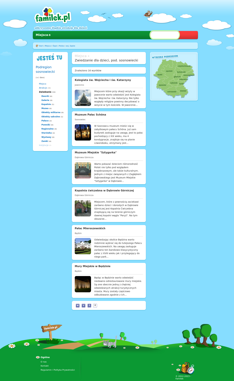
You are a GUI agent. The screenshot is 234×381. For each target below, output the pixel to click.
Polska (61, 46)
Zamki (44, 141)
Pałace (45, 121)
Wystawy (46, 137)
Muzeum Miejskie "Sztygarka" (96, 152)
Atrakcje (43, 88)
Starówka (46, 133)
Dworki (45, 96)
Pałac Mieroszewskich (90, 228)
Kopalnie (46, 104)
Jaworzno (79, 85)
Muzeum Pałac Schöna (90, 114)
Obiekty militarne (50, 112)
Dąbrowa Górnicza (84, 157)
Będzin (78, 233)
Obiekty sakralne (50, 117)
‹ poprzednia (83, 305)
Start (41, 46)
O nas (44, 362)
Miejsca (42, 35)
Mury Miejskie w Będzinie (92, 266)
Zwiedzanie (45, 92)
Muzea (44, 108)
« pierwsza (77, 305)
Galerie (45, 100)
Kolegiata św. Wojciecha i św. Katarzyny (103, 80)
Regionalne (47, 129)
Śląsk (55, 46)
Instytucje (43, 145)
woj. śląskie (70, 46)
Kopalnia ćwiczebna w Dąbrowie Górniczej (104, 190)
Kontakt (45, 366)
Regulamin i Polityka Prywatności (58, 370)
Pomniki (45, 125)
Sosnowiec (80, 119)
